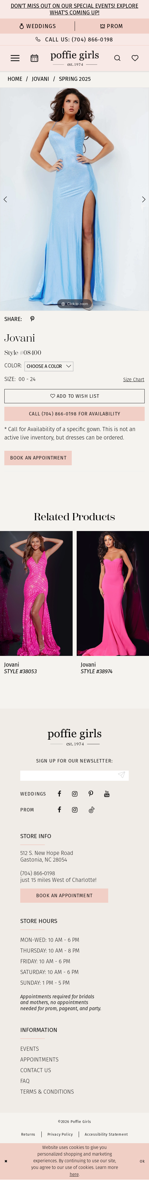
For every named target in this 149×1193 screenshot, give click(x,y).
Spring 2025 (75, 79)
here (74, 1188)
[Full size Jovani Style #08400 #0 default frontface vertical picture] (74, 199)
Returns (28, 1148)
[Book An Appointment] (34, 58)
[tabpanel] (74, 199)
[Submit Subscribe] (120, 785)
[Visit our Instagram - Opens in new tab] (75, 804)
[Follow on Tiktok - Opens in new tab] (91, 820)
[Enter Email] (74, 785)
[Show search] (117, 58)
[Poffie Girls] (74, 58)
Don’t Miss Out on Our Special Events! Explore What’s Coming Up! (74, 9)
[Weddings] (37, 26)
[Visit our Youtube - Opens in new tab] (107, 804)
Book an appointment (72, 908)
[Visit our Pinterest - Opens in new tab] (90, 804)
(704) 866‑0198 (37, 884)
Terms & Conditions (47, 1106)
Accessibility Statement (106, 1148)
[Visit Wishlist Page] (135, 58)
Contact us (35, 1084)
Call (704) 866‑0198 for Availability (75, 418)
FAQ (25, 1095)
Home (15, 79)
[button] (15, 58)
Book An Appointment (44, 465)
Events (29, 1063)
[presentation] (36, 602)
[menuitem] (37, 26)
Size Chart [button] (132, 380)
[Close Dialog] (6, 1175)
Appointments (39, 1074)
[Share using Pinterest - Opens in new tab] (32, 319)
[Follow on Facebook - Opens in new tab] (59, 820)
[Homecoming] (112, 26)
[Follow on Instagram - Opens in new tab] (75, 820)
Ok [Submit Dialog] (141, 1174)
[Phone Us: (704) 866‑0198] (74, 39)
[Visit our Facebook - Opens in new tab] (59, 804)
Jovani (40, 79)
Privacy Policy (60, 1148)
